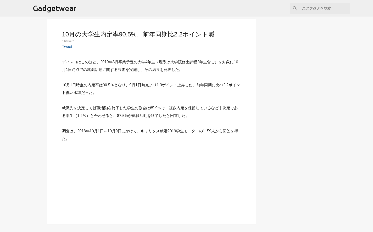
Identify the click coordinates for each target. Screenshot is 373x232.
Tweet (67, 47)
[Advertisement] (151, 180)
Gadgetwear (55, 8)
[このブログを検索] (325, 8)
